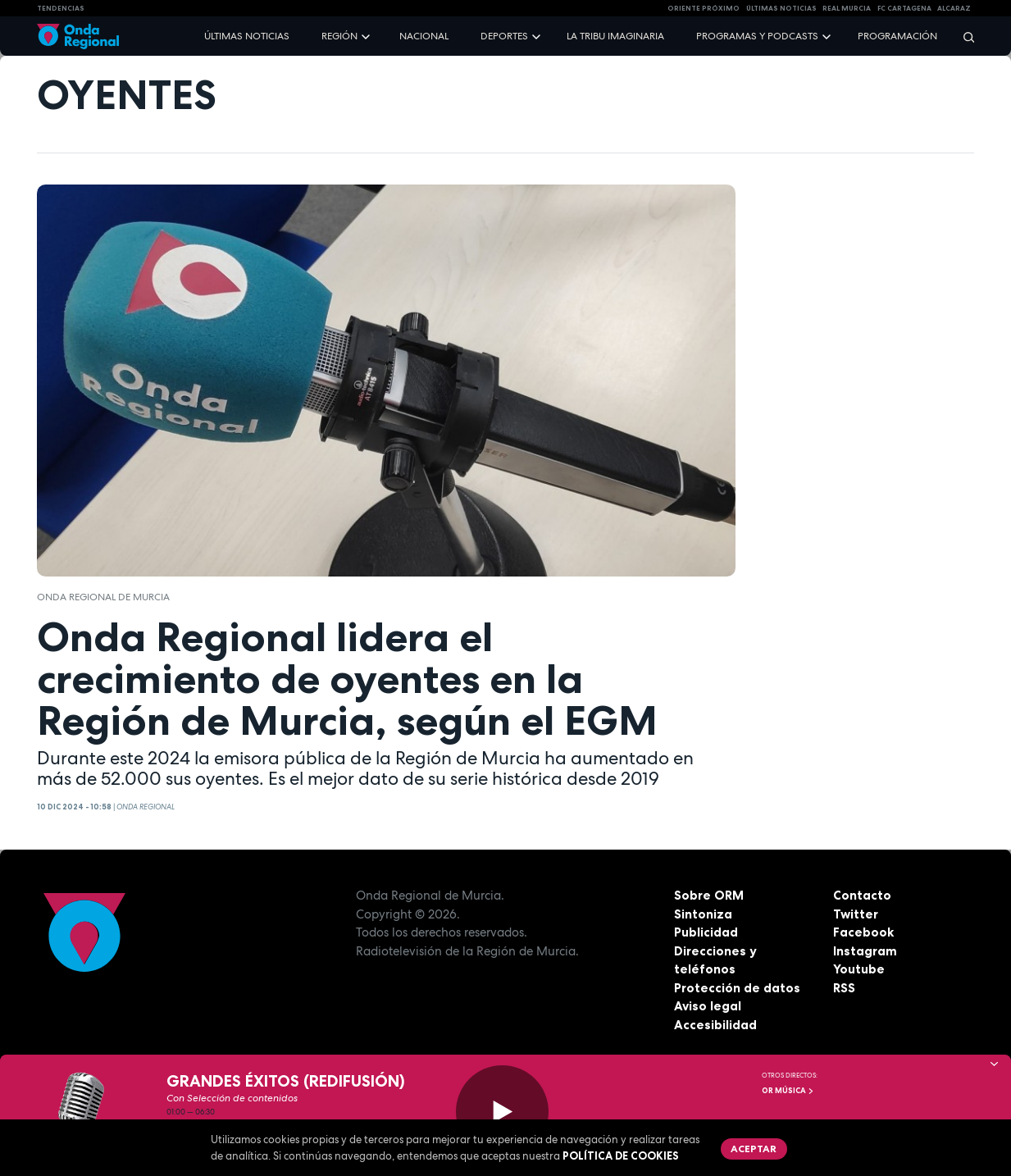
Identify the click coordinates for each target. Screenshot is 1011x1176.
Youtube (859, 969)
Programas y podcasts (757, 36)
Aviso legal (707, 1006)
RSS (844, 988)
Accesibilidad (715, 1024)
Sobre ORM (709, 895)
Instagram (865, 951)
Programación (897, 36)
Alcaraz (954, 8)
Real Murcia (846, 8)
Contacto (862, 895)
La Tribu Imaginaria (615, 36)
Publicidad (706, 932)
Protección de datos (737, 988)
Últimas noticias (246, 36)
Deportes (504, 36)
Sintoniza (703, 914)
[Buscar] (963, 36)
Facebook (863, 932)
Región (339, 36)
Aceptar (753, 1148)
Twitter (855, 914)
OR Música (788, 1091)
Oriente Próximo (703, 8)
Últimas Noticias (781, 8)
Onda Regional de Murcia (103, 597)
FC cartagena (904, 8)
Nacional (424, 36)
